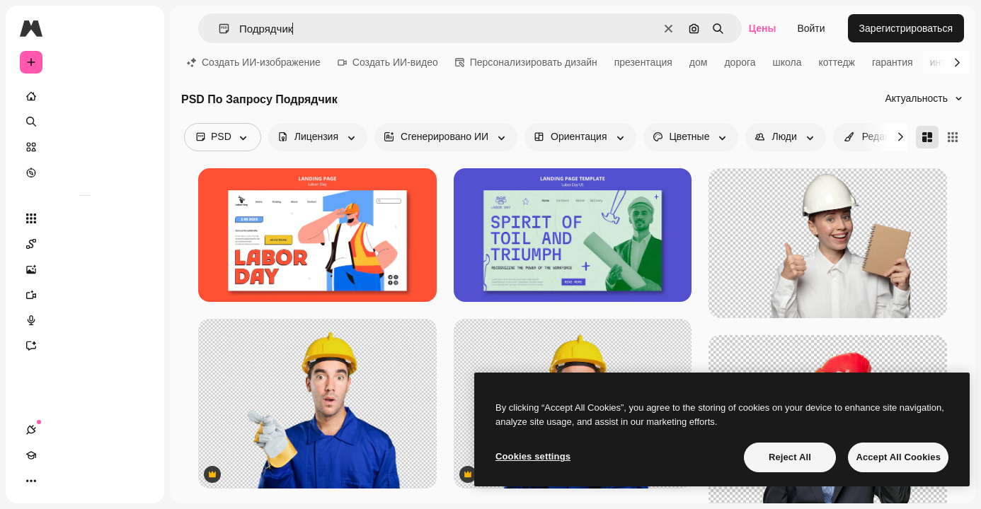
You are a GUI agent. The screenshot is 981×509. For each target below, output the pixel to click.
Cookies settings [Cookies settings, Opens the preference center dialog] (532, 456)
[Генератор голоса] (85, 320)
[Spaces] (85, 244)
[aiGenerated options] (445, 137)
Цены (762, 28)
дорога (739, 62)
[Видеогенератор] (85, 294)
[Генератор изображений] (85, 269)
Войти (811, 28)
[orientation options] (580, 137)
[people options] (785, 137)
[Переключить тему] (82, 480)
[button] (218, 28)
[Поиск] (85, 121)
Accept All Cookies (898, 457)
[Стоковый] (85, 147)
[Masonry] (927, 137)
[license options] (317, 137)
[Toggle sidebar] (138, 28)
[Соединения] (31, 480)
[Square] (952, 137)
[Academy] (56, 480)
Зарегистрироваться (906, 28)
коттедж (837, 62)
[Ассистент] (85, 345)
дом (698, 62)
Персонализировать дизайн (526, 62)
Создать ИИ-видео (388, 62)
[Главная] (85, 96)
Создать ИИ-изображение (254, 62)
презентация (643, 62)
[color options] (691, 137)
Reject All (790, 457)
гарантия (892, 62)
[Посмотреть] (85, 172)
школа (787, 62)
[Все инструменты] (85, 218)
